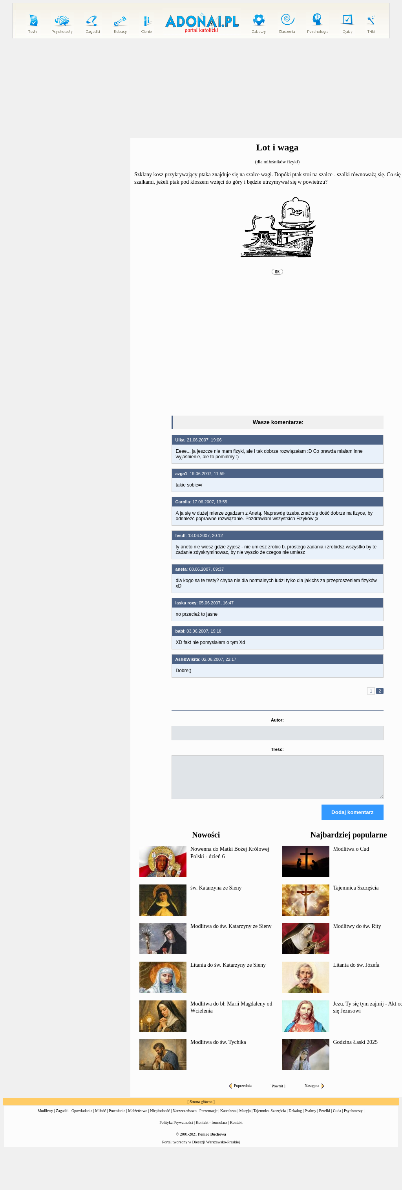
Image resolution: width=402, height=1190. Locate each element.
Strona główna (201, 1109)
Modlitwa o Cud (351, 856)
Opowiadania (81, 1118)
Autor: (277, 720)
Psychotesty (353, 1118)
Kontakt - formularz (211, 1129)
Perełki (324, 1118)
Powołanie (117, 1118)
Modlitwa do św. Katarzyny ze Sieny (231, 933)
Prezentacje (208, 1118)
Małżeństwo (137, 1118)
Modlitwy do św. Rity (357, 933)
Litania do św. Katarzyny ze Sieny (228, 972)
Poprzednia (240, 1093)
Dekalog (295, 1118)
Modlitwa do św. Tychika (218, 1049)
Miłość (100, 1118)
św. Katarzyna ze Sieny (215, 895)
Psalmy (310, 1118)
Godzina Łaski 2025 (355, 1049)
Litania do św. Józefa (356, 972)
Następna (314, 1093)
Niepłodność (160, 1118)
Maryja (245, 1118)
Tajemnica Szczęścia (356, 895)
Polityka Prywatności (176, 1129)
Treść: (277, 749)
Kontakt (236, 1129)
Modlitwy (45, 1118)
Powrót (277, 1093)
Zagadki (62, 1118)
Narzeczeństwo (185, 1118)
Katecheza (228, 1118)
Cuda (337, 1118)
